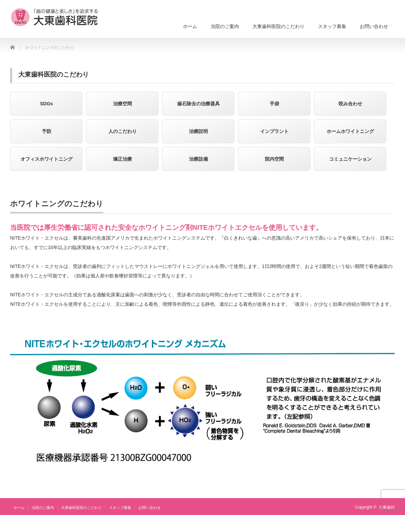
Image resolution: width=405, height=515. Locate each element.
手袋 (274, 103)
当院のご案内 (225, 26)
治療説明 (198, 131)
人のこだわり (122, 131)
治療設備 (198, 159)
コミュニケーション (350, 159)
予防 (46, 131)
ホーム (190, 26)
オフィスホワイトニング (47, 159)
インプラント (274, 131)
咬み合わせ (350, 103)
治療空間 (122, 103)
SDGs (46, 103)
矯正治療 (122, 159)
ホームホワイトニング (350, 131)
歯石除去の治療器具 (198, 103)
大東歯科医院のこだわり (278, 26)
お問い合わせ (374, 26)
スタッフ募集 (332, 26)
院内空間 (274, 159)
